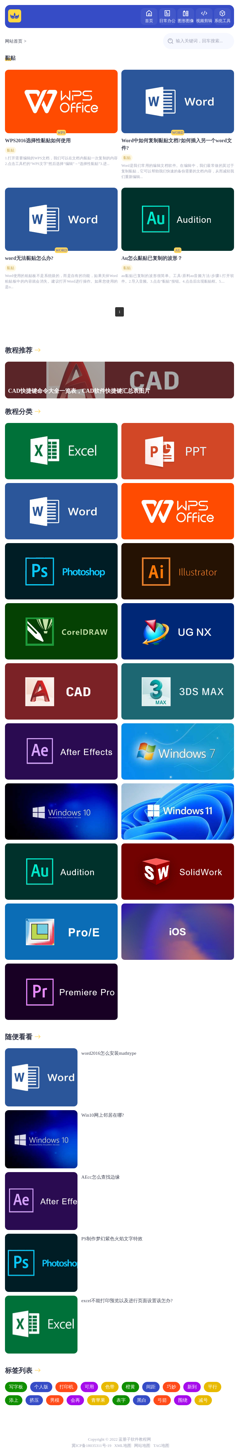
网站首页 (13, 41)
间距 (151, 1386)
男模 (54, 1400)
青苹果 (98, 1400)
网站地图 (142, 1445)
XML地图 (122, 1445)
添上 (13, 1400)
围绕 (182, 1400)
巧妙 (171, 1386)
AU (177, 250)
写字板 (16, 1386)
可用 (89, 1386)
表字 (121, 1400)
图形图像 (186, 16)
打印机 (66, 1386)
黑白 (141, 1400)
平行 (212, 1386)
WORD (178, 132)
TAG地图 (161, 1445)
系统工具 (222, 16)
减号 (203, 1400)
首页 (149, 16)
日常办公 (167, 16)
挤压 (34, 1400)
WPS (61, 132)
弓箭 (162, 1400)
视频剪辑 (204, 16)
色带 (110, 1386)
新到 (192, 1386)
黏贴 (10, 58)
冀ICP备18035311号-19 (91, 1445)
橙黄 (130, 1386)
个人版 (41, 1386)
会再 (75, 1400)
